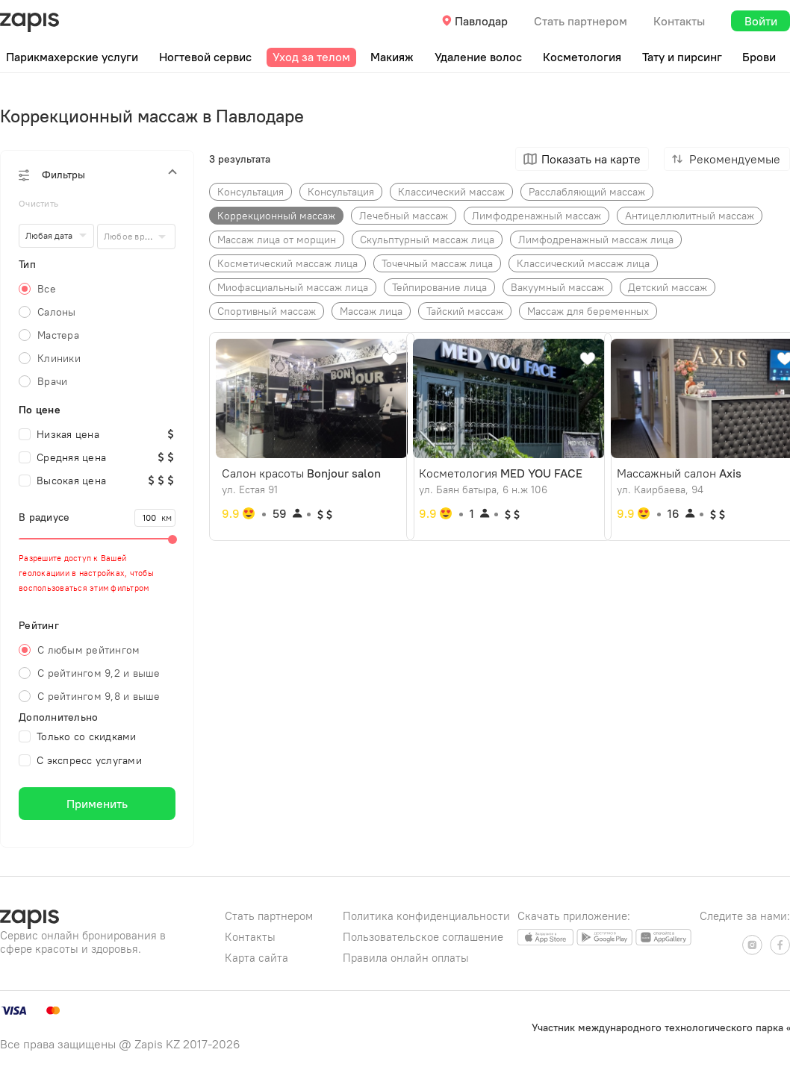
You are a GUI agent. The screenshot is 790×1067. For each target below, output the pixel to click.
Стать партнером (580, 20)
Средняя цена (62, 457)
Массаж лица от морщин (276, 239)
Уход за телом (311, 56)
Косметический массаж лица (287, 263)
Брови (759, 56)
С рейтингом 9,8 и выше (99, 696)
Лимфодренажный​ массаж (536, 215)
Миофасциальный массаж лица (292, 287)
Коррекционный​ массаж (276, 215)
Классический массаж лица (583, 263)
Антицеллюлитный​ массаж (689, 215)
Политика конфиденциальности (426, 916)
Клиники (59, 358)
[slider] (97, 539)
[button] (97, 174)
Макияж (392, 56)
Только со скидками (78, 736)
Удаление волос (478, 56)
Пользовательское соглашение (423, 937)
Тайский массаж (464, 311)
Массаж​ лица (371, 311)
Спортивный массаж (266, 311)
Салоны (56, 312)
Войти (760, 20)
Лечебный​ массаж (403, 215)
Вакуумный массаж (557, 287)
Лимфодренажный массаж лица (596, 239)
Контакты (679, 20)
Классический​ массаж (451, 191)
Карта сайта (256, 958)
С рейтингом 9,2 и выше (99, 673)
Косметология (582, 56)
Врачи (52, 381)
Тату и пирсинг (682, 56)
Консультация (341, 191)
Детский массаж (667, 287)
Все (46, 289)
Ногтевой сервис (205, 56)
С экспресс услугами (80, 760)
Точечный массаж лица (437, 263)
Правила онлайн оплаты (406, 958)
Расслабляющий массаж (587, 191)
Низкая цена (59, 434)
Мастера (58, 335)
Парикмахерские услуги (72, 56)
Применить (97, 803)
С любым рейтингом (88, 650)
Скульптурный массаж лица (427, 239)
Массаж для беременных (588, 311)
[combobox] (136, 236)
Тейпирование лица (439, 287)
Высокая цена (62, 480)
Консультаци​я (250, 191)
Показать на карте (591, 158)
